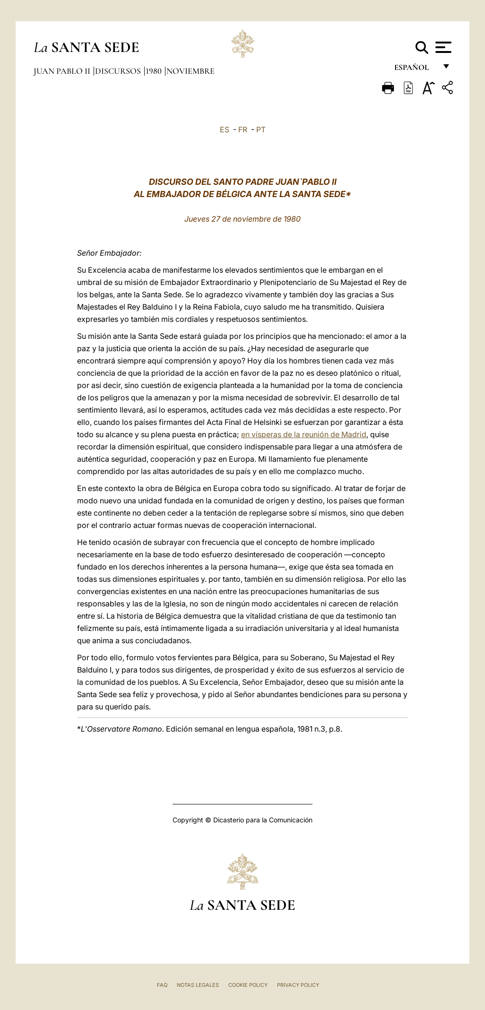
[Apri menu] (442, 47)
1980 (155, 71)
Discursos (119, 71)
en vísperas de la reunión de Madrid (303, 434)
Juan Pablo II (63, 71)
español (415, 69)
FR (242, 129)
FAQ (162, 985)
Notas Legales (198, 985)
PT (261, 129)
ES (224, 129)
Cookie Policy (248, 985)
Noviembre (190, 71)
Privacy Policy (298, 985)
